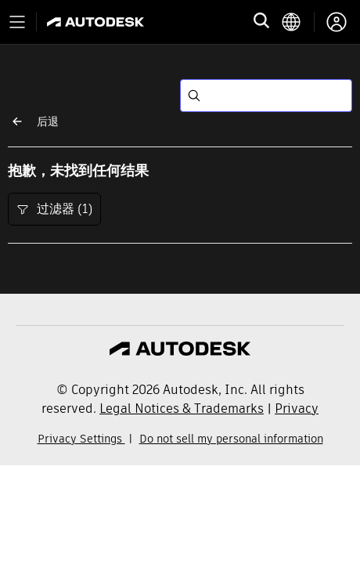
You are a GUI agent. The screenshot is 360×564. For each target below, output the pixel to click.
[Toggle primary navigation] (17, 22)
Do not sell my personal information (231, 438)
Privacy (297, 409)
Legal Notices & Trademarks (181, 409)
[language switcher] (298, 22)
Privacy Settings (81, 438)
